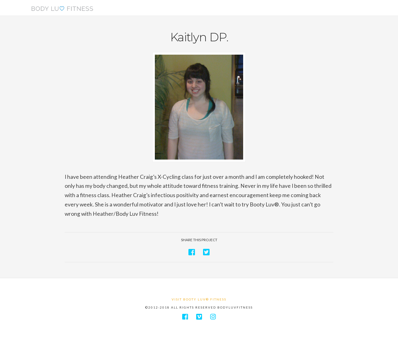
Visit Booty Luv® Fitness (199, 299)
